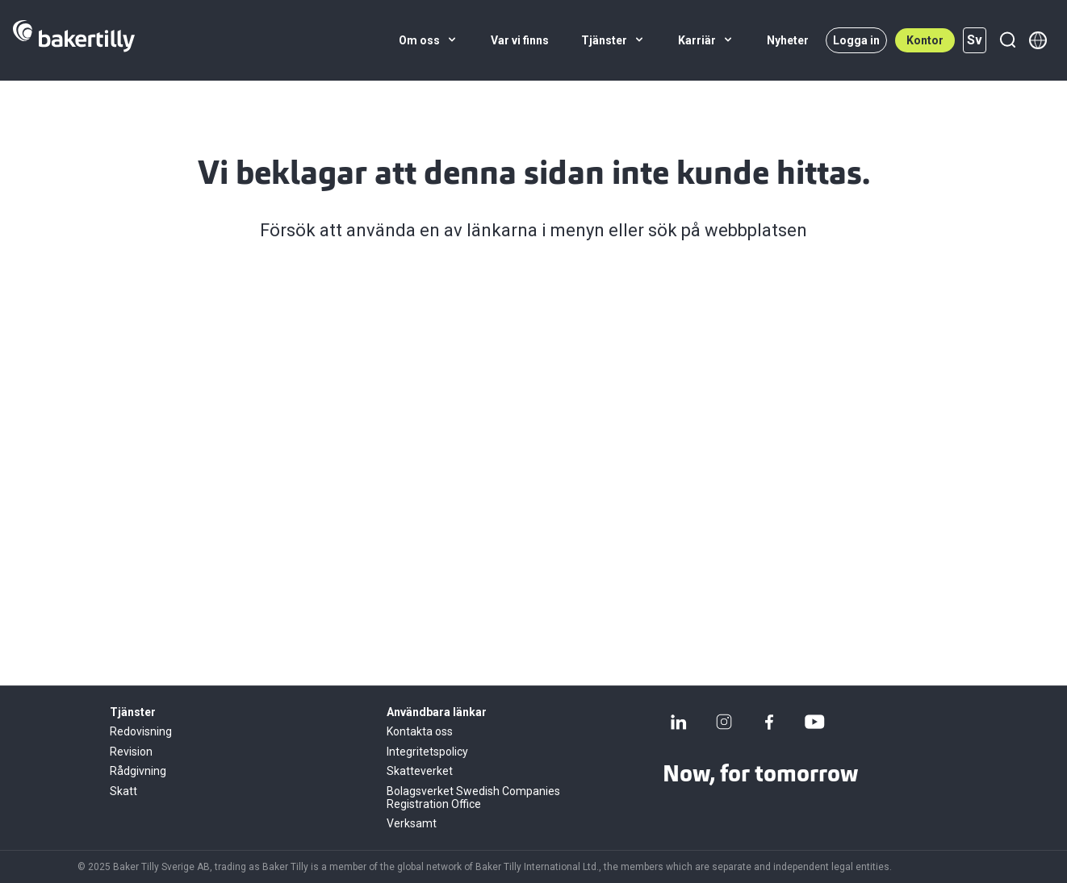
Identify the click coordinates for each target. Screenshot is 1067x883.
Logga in (856, 40)
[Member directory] (1038, 40)
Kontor (925, 40)
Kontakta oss (420, 731)
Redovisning (141, 731)
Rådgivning (138, 770)
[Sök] (1007, 40)
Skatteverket (420, 770)
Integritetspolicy (427, 751)
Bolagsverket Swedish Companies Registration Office (473, 797)
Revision (131, 751)
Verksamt (412, 823)
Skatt (123, 791)
